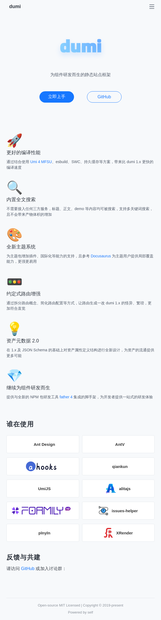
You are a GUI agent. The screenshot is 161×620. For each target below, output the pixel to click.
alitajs (118, 488)
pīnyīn (44, 533)
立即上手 (56, 96)
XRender (118, 533)
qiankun (120, 466)
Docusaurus (101, 256)
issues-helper (118, 510)
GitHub (104, 97)
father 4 (66, 397)
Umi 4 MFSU (41, 162)
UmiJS (44, 488)
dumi (15, 6)
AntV (120, 444)
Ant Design (44, 444)
